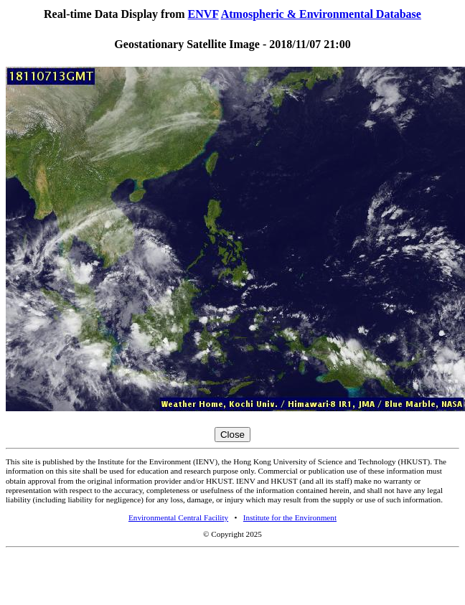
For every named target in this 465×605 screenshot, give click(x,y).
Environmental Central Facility (178, 517)
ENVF (203, 14)
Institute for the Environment (290, 517)
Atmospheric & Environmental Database (321, 14)
